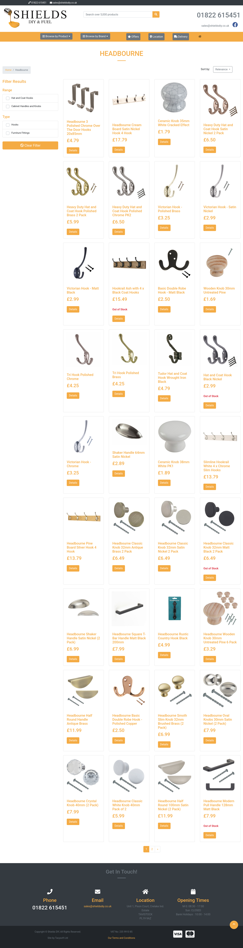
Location (156, 36)
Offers (133, 36)
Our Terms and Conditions (121, 938)
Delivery (180, 36)
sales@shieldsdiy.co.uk (65, 2)
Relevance (221, 69)
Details (73, 150)
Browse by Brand (95, 36)
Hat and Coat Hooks (22, 98)
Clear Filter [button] (30, 145)
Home (8, 70)
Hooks (14, 124)
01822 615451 (38, 2)
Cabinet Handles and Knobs (26, 106)
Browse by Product (56, 36)
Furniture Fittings (20, 133)
